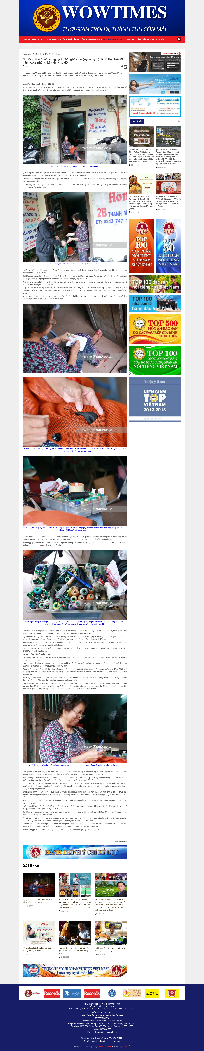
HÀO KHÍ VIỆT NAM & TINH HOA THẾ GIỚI (150, 39)
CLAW (126, 1047)
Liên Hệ (44, 46)
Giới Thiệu (35, 39)
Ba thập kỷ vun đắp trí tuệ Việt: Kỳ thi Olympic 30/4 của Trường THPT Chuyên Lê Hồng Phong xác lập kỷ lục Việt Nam (168, 188)
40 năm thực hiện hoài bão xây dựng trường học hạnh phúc (37, 949)
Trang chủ (26, 39)
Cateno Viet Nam (104, 1047)
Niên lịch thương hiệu (31, 46)
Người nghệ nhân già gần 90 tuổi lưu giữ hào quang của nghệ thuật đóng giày (74, 950)
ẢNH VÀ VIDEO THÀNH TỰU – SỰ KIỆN (53, 39)
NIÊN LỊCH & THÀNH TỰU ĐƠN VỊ (91, 39)
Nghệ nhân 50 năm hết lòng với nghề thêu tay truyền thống (110, 949)
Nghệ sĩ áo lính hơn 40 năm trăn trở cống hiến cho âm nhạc (37, 901)
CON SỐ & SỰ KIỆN (130, 39)
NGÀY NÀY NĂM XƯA (72, 39)
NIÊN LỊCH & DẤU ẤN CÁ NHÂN (112, 39)
